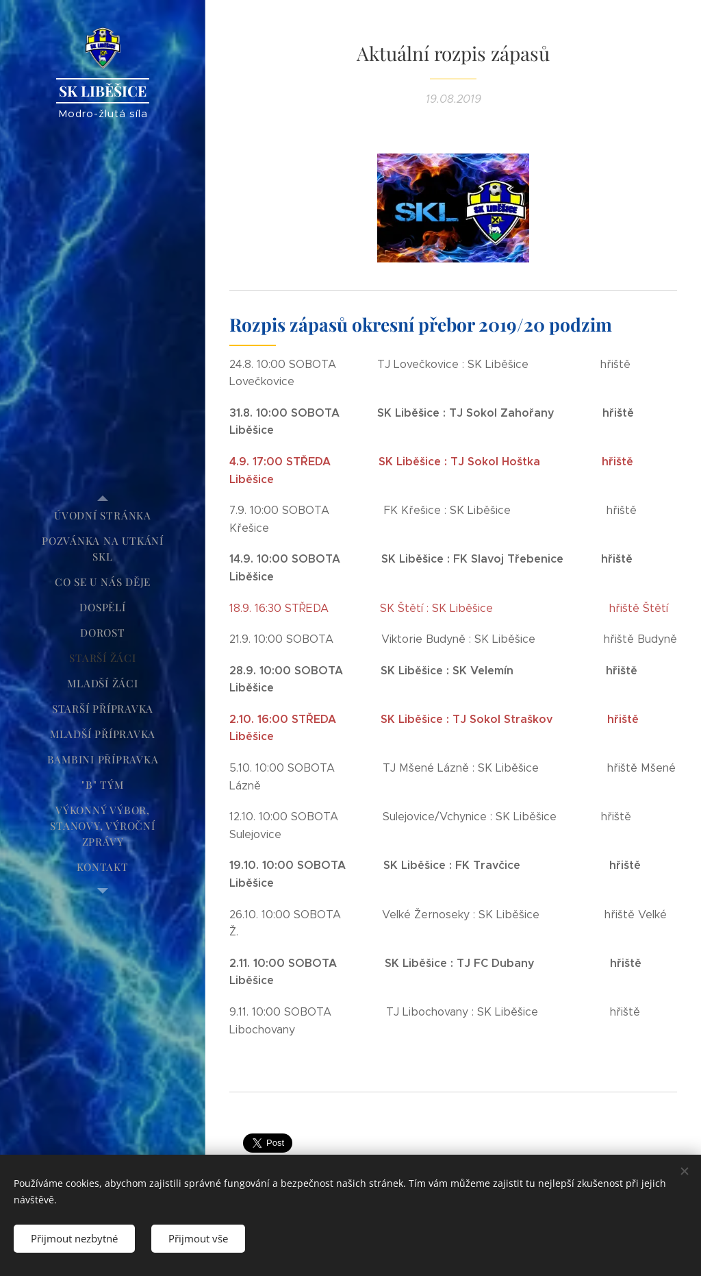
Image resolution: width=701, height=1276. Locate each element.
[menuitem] (102, 516)
